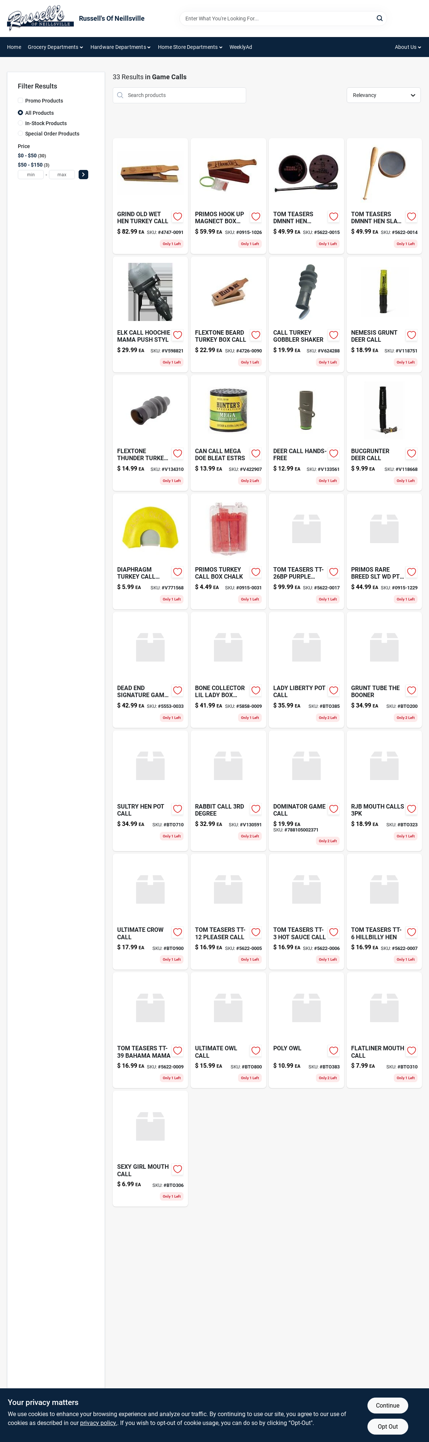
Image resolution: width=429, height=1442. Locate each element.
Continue (387, 1405)
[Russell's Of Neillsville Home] (40, 18)
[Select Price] (83, 174)
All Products (39, 113)
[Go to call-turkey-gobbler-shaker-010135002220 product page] (306, 314)
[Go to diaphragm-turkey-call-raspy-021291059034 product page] (150, 551)
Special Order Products (52, 133)
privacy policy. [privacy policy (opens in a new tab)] (98, 1422)
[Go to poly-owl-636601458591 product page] (306, 1030)
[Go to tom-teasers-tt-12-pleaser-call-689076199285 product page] (228, 912)
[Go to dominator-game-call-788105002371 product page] (306, 791)
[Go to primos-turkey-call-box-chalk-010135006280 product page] (228, 551)
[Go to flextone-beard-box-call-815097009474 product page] (228, 314)
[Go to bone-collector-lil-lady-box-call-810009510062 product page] (228, 670)
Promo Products (44, 101)
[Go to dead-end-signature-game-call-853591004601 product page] (150, 670)
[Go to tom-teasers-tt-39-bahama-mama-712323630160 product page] (150, 1030)
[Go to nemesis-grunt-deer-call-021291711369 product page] (384, 314)
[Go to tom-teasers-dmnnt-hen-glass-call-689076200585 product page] (306, 196)
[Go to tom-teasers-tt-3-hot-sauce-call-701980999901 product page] (306, 912)
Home (14, 47)
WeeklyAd (241, 47)
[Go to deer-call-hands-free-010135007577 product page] (306, 433)
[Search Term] (283, 18)
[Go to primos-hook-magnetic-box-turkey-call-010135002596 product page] (228, 196)
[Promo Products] (20, 100)
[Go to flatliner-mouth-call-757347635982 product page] (384, 1030)
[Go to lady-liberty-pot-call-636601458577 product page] (306, 670)
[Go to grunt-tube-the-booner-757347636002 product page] (384, 670)
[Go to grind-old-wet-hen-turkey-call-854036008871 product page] (150, 196)
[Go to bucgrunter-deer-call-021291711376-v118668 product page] (384, 433)
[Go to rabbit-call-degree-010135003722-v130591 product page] (228, 791)
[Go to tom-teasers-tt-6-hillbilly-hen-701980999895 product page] (384, 912)
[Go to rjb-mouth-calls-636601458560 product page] (384, 791)
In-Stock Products (46, 123)
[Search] (380, 18)
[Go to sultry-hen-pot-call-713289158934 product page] (150, 791)
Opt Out (388, 1426)
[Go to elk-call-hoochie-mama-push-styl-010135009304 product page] (150, 314)
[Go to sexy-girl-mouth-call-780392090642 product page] (150, 1149)
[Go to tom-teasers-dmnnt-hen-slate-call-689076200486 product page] (384, 196)
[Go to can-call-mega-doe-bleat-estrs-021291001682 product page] (228, 433)
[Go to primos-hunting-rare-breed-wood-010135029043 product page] (384, 551)
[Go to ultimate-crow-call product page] (150, 912)
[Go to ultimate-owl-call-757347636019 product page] (228, 1030)
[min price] (31, 174)
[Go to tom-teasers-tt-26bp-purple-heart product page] (306, 551)
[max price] (62, 174)
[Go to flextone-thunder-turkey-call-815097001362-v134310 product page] (150, 433)
